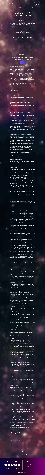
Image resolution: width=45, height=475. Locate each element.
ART (13, 7)
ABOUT (31, 7)
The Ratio (12, 373)
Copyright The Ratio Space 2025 (22, 472)
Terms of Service (30, 464)
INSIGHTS (21, 7)
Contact (28, 461)
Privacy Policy (29, 463)
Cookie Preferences (30, 467)
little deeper (21, 152)
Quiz (22, 62)
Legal (28, 466)
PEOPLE (28, 3)
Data (19, 3)
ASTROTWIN (9, 3)
